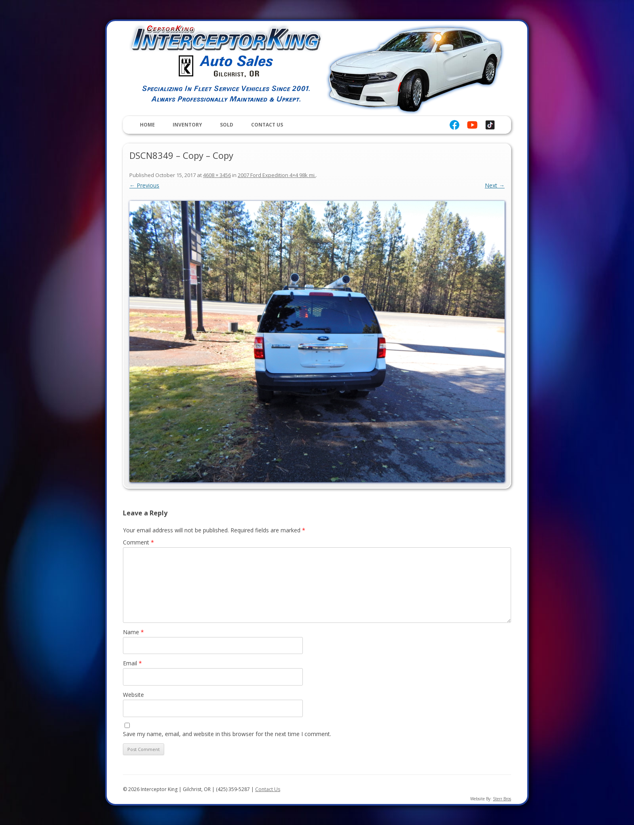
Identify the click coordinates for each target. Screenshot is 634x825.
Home (147, 124)
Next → (495, 185)
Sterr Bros (502, 799)
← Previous (144, 185)
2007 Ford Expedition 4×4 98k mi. (277, 175)
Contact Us (267, 124)
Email (132, 663)
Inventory (187, 124)
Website (133, 694)
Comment (138, 542)
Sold (226, 124)
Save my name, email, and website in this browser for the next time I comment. (227, 734)
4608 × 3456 (217, 175)
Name (133, 632)
